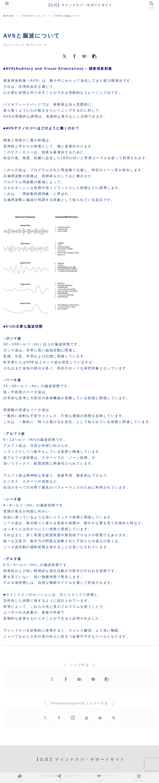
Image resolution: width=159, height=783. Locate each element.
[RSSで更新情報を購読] (114, 717)
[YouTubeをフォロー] (86, 717)
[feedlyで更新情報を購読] (100, 717)
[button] (94, 56)
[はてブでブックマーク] (84, 56)
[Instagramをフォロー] (73, 717)
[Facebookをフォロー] (59, 717)
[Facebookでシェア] (74, 56)
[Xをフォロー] (45, 717)
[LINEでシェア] (93, 679)
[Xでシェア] (64, 56)
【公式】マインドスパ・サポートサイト (79, 5)
